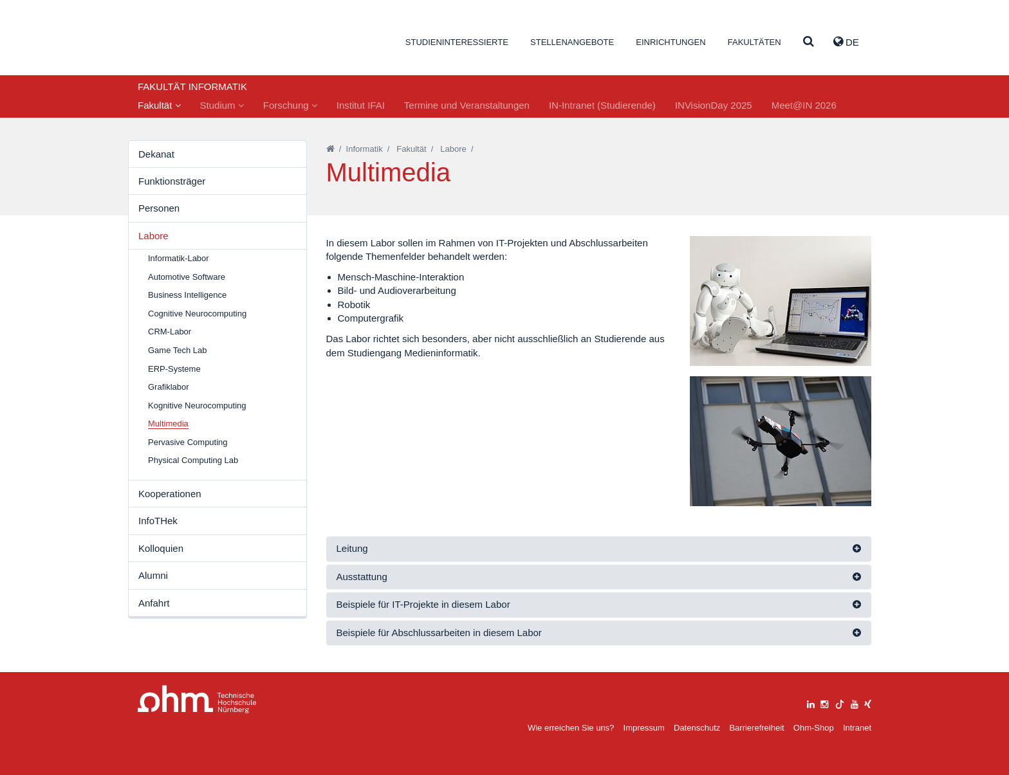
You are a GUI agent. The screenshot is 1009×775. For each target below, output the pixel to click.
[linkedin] (811, 703)
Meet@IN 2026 (804, 105)
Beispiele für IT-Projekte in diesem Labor (423, 604)
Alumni (153, 575)
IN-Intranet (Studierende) (602, 105)
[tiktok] (840, 703)
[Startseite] (330, 149)
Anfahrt (153, 602)
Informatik (364, 149)
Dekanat (156, 154)
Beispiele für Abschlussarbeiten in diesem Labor (439, 632)
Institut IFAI (361, 105)
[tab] (599, 549)
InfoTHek (158, 520)
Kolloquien (160, 548)
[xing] (867, 703)
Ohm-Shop (813, 728)
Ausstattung (362, 576)
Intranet (857, 728)
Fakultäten (754, 42)
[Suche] (808, 42)
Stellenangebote (572, 42)
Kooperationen (169, 493)
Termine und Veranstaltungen (467, 105)
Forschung (290, 105)
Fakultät (159, 105)
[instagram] (824, 703)
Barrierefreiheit (756, 728)
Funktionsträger (171, 181)
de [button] (846, 42)
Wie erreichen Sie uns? (571, 728)
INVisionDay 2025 (713, 105)
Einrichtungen (670, 42)
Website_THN (199, 41)
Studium (222, 105)
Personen (159, 208)
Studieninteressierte (456, 42)
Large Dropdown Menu (197, 699)
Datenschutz (697, 728)
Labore (153, 235)
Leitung (352, 548)
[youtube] (854, 703)
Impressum (644, 728)
